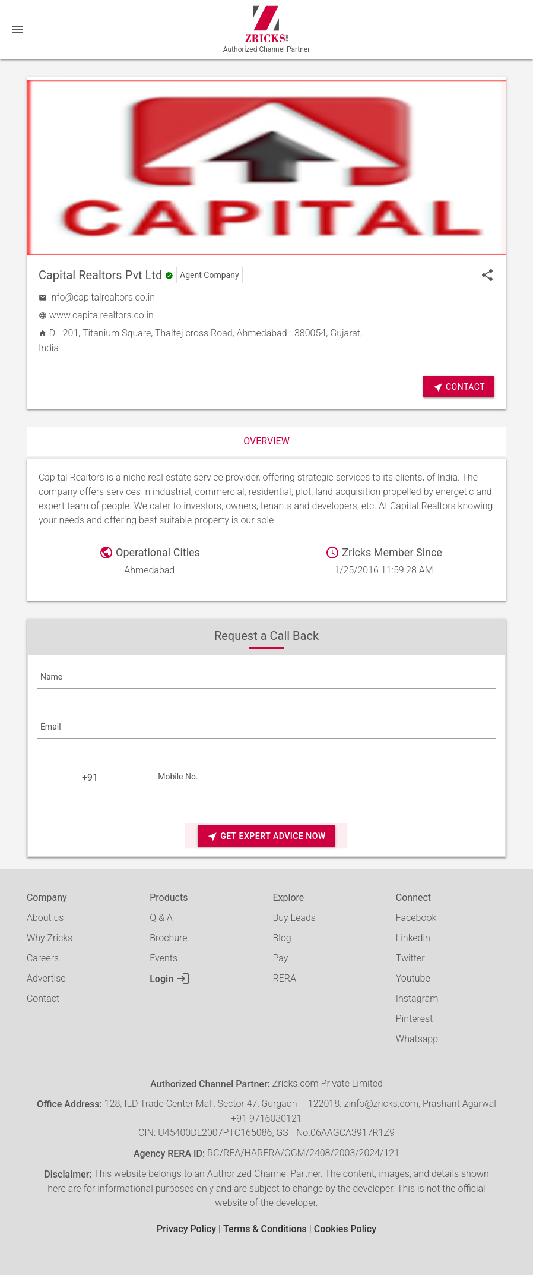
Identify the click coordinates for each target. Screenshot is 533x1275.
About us (45, 917)
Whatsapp (417, 1038)
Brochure (168, 937)
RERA (284, 978)
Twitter (410, 958)
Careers (43, 958)
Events (163, 958)
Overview (266, 441)
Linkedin (413, 937)
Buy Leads (294, 917)
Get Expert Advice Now (266, 836)
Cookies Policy (345, 1229)
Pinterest (414, 1018)
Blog (282, 937)
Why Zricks (49, 937)
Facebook (416, 917)
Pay (280, 958)
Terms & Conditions (265, 1229)
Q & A (161, 917)
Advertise (46, 978)
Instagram (417, 998)
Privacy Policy (186, 1229)
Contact (459, 387)
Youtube (413, 978)
